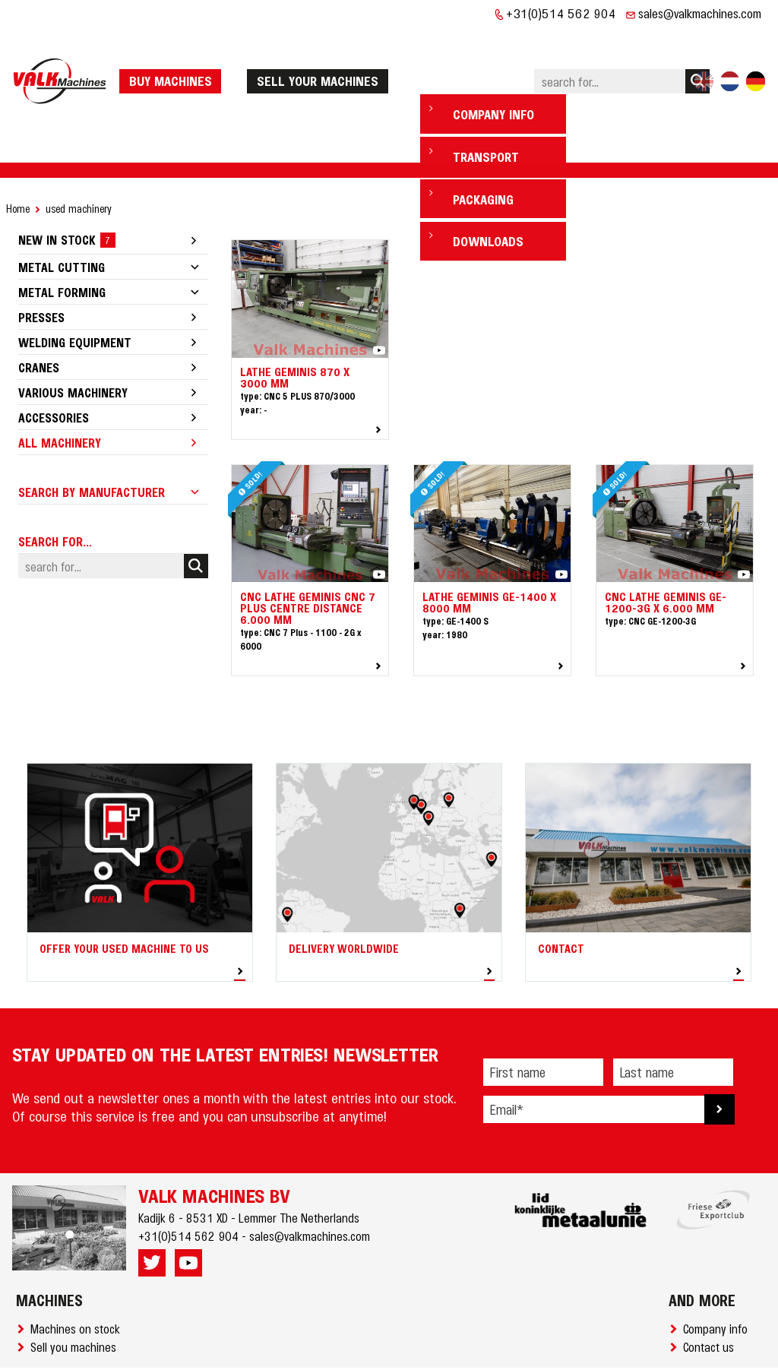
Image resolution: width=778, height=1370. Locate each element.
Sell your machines (323, 57)
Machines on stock (78, 1282)
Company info (718, 1282)
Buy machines (175, 57)
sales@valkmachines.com (699, 13)
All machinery (59, 396)
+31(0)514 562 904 (561, 13)
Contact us (711, 1300)
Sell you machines (76, 1300)
